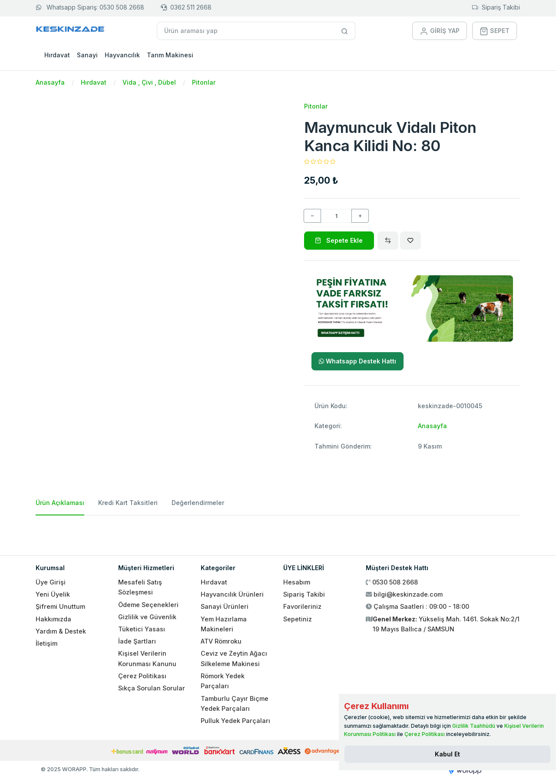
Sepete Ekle (339, 240)
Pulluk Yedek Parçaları (235, 720)
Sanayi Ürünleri (224, 606)
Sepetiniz (297, 619)
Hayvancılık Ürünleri (232, 594)
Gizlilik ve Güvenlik (147, 617)
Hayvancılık (122, 55)
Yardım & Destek (61, 631)
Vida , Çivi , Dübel (149, 82)
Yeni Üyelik (53, 594)
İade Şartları (137, 641)
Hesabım (296, 582)
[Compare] (387, 240)
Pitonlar (203, 82)
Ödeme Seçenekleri (148, 604)
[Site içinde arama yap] (344, 31)
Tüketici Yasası (141, 629)
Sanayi (87, 55)
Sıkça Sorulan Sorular (151, 688)
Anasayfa (50, 82)
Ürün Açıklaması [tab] (60, 502)
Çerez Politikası (142, 676)
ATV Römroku (221, 641)
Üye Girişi (51, 582)
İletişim (46, 643)
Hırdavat (57, 55)
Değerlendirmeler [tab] (198, 502)
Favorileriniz (302, 606)
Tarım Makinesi (170, 55)
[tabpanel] (278, 532)
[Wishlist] (410, 240)
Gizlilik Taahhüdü (473, 726)
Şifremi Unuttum (60, 606)
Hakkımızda (53, 619)
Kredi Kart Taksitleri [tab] (128, 502)
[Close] (447, 754)
